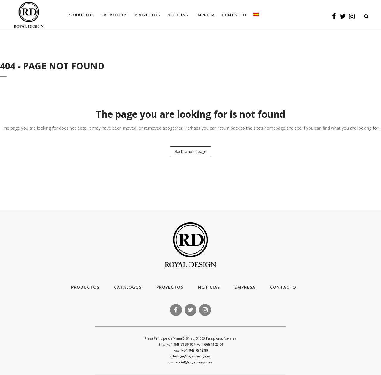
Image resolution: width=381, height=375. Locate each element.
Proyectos (169, 287)
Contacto (283, 287)
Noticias (209, 287)
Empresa (245, 287)
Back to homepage (190, 151)
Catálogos (128, 287)
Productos (85, 287)
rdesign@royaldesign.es (190, 356)
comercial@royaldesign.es (190, 362)
